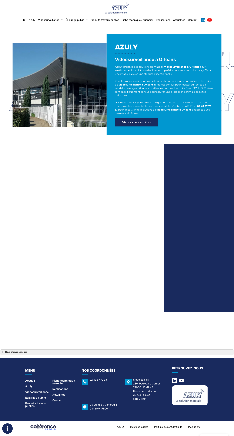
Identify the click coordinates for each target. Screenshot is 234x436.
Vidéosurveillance (44, 20)
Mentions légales (139, 427)
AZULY (119, 427)
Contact (202, 20)
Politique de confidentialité (168, 427)
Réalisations (169, 20)
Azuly (24, 20)
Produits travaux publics (104, 20)
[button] (136, 123)
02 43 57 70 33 (98, 380)
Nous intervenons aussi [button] (14, 352)
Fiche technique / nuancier (140, 20)
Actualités (186, 20)
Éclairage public (73, 20)
